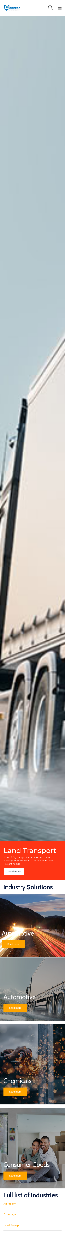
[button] (13, 944)
